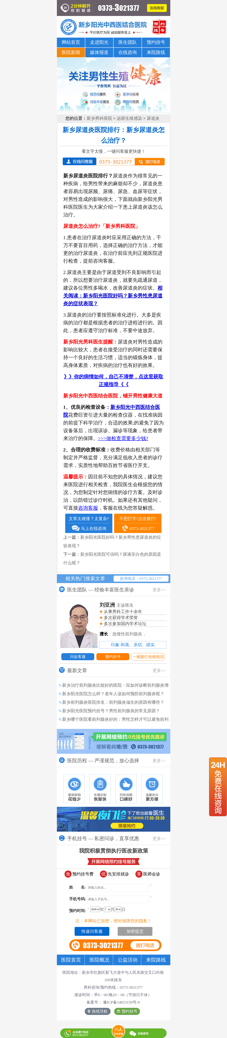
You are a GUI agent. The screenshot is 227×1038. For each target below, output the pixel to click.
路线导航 (98, 1011)
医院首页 (71, 960)
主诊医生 (117, 605)
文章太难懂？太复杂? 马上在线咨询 (88, 524)
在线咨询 (127, 52)
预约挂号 (156, 42)
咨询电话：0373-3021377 (141, 578)
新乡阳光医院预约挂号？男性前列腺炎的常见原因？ (111, 711)
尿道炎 (153, 118)
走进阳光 (99, 42)
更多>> (159, 589)
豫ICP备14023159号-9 (121, 1002)
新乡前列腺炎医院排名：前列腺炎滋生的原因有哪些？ (113, 702)
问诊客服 (78, 656)
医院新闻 (71, 52)
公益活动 (128, 960)
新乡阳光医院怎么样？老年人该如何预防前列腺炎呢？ (113, 693)
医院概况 (99, 960)
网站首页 (71, 42)
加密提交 (135, 931)
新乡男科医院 (99, 118)
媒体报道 (99, 52)
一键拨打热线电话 (148, 657)
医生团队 (127, 42)
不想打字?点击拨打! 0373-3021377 (137, 524)
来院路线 (156, 52)
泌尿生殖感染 (129, 118)
